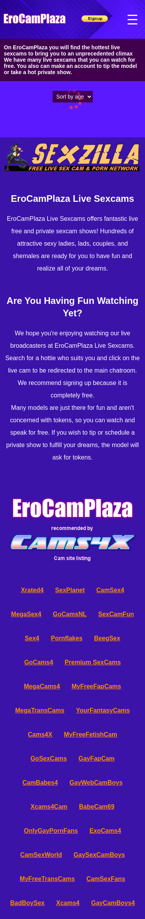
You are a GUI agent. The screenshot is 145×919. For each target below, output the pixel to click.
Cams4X (40, 734)
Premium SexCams (93, 662)
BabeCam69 (96, 806)
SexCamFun (116, 614)
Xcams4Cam (49, 806)
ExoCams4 (105, 830)
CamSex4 (110, 590)
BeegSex (107, 638)
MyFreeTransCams (47, 879)
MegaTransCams (39, 710)
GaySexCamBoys (99, 854)
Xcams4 (68, 903)
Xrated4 (32, 590)
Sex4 (32, 638)
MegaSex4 (26, 614)
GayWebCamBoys (96, 782)
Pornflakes (66, 638)
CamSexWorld (41, 854)
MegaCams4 (42, 686)
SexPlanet (70, 590)
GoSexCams (49, 758)
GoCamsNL (70, 614)
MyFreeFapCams (96, 686)
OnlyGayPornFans (51, 830)
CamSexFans (105, 879)
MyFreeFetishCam (90, 734)
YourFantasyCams (103, 710)
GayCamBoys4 (113, 903)
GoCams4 (38, 662)
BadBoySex (27, 903)
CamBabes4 (40, 782)
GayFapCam (96, 758)
